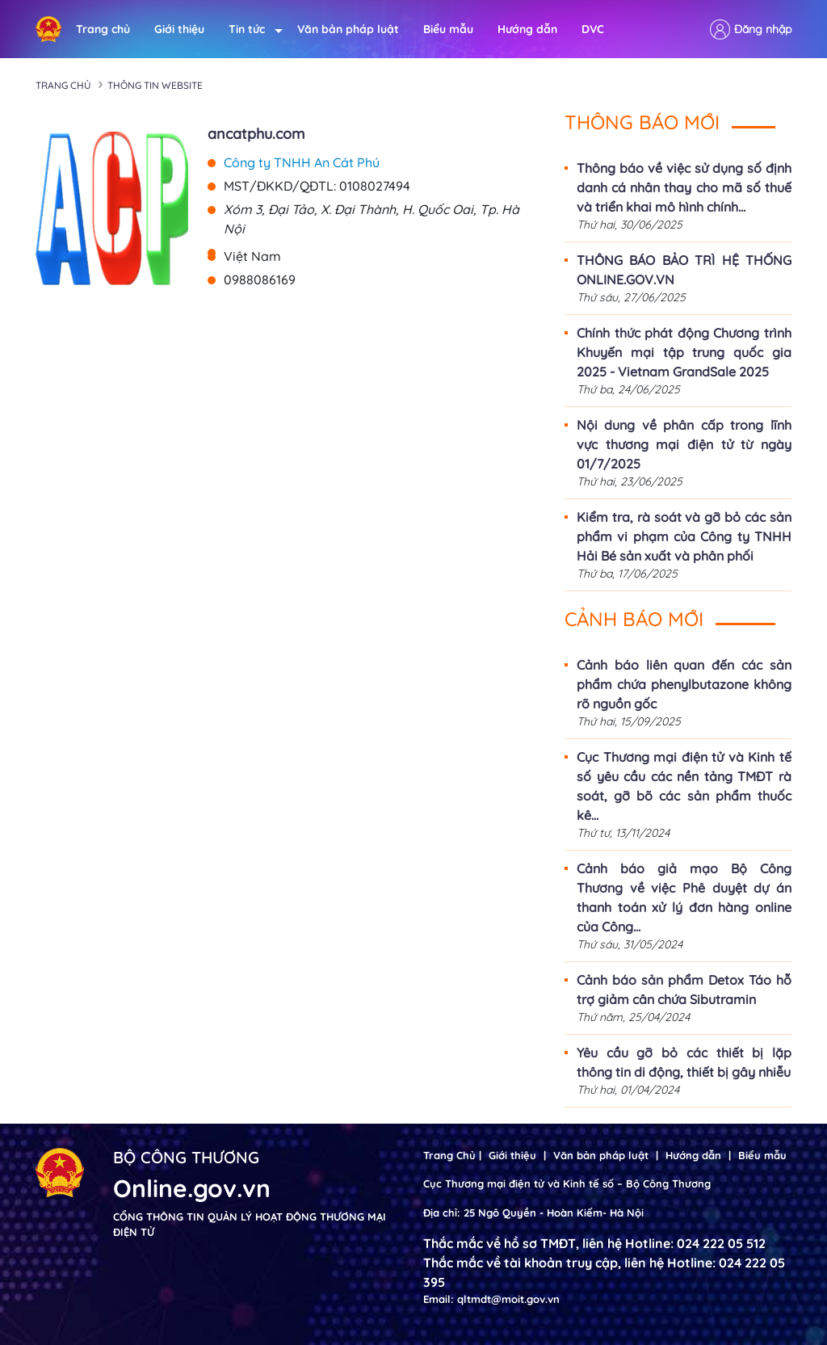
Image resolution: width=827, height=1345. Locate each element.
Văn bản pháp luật (348, 29)
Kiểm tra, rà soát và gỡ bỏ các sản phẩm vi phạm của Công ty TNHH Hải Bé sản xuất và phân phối (684, 536)
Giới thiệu (179, 29)
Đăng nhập (762, 29)
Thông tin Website (155, 85)
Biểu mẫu (448, 29)
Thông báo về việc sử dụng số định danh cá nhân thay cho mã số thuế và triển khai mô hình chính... (684, 187)
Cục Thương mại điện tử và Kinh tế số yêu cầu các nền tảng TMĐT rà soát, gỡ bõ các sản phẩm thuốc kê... (684, 786)
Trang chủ (103, 29)
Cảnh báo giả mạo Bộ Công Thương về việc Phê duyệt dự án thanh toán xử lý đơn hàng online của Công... (684, 897)
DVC (592, 29)
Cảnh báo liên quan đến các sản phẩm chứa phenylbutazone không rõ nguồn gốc (684, 684)
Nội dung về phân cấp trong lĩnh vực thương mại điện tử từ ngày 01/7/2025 (684, 444)
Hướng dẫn (527, 29)
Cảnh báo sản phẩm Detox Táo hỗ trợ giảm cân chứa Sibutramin (684, 989)
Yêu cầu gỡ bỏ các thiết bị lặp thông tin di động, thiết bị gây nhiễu (684, 1062)
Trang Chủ (449, 1155)
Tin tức (251, 29)
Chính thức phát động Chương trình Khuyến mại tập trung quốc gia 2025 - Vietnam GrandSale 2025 (684, 352)
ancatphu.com (256, 133)
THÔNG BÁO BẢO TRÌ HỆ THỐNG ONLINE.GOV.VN (684, 270)
